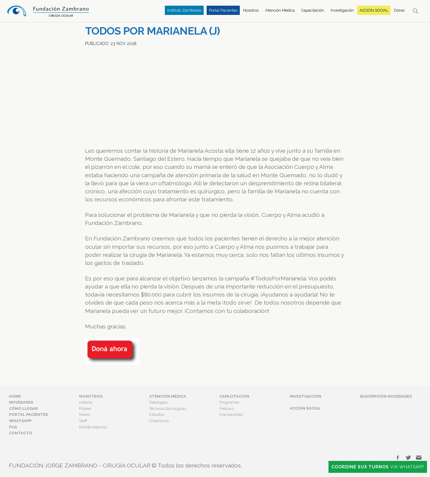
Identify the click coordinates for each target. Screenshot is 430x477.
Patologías (158, 402)
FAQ (13, 427)
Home (15, 396)
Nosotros (251, 10)
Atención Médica (280, 10)
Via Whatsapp (377, 466)
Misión (84, 414)
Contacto (20, 433)
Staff (83, 421)
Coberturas (159, 421)
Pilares (85, 408)
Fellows (226, 408)
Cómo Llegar (23, 408)
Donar (399, 10)
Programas (229, 402)
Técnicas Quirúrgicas (167, 408)
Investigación (342, 10)
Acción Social (374, 10)
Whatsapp (20, 421)
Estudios (156, 414)
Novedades (21, 402)
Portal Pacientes (223, 10)
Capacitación (312, 10)
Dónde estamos (93, 427)
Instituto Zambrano (184, 10)
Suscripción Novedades (386, 396)
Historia (85, 402)
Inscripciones (231, 414)
